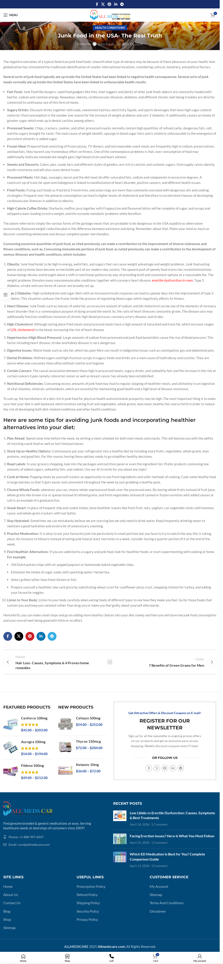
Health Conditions (110, 27)
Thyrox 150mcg (88, 738)
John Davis (106, 44)
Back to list (110, 660)
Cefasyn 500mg (87, 715)
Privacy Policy (87, 913)
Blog (6, 906)
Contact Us (11, 898)
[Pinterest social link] (109, 4)
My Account (158, 882)
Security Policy (87, 906)
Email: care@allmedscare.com (29, 841)
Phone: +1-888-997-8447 (26, 833)
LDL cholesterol (22, 329)
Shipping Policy (88, 898)
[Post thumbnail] (119, 815)
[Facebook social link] (97, 4)
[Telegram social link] (122, 4)
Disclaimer (157, 906)
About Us (10, 890)
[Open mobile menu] (10, 15)
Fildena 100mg (32, 762)
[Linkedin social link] (116, 4)
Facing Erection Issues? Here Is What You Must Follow (170, 832)
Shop (6, 913)
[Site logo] (110, 15)
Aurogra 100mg (33, 739)
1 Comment (159, 820)
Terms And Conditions (165, 898)
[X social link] (103, 4)
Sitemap (9, 921)
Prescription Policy (90, 882)
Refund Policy (87, 890)
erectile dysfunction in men (171, 280)
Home (7, 882)
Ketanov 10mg (87, 762)
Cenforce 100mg (33, 715)
